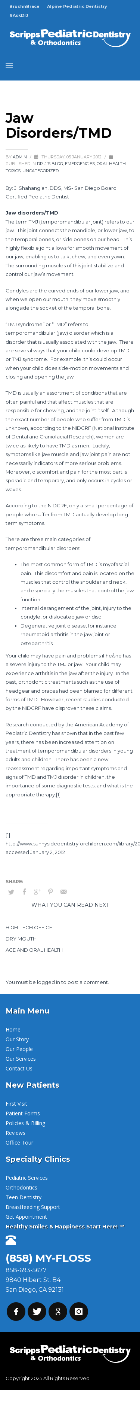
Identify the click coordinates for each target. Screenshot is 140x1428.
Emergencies (80, 163)
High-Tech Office (29, 927)
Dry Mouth (21, 939)
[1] (58, 794)
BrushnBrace (24, 6)
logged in (49, 982)
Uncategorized (40, 170)
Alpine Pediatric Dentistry (77, 6)
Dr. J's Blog (50, 163)
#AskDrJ (18, 15)
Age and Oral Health (34, 950)
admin (20, 156)
